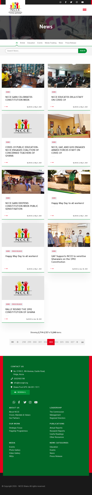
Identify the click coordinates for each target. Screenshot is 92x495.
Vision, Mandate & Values (19, 415)
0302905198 (19, 379)
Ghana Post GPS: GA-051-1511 (26, 387)
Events (40, 43)
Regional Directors (57, 418)
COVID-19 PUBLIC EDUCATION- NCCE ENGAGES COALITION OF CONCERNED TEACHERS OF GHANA (22, 166)
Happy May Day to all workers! (67, 217)
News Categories (59, 443)
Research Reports (57, 431)
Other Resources (57, 437)
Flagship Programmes (18, 431)
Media (12, 443)
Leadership (56, 408)
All (17, 43)
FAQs (11, 456)
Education (31, 43)
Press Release (70, 43)
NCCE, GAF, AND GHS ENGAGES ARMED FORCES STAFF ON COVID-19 (68, 164)
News (61, 43)
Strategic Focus (15, 428)
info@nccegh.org (21, 383)
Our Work (14, 424)
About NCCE (14, 412)
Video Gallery (14, 453)
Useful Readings (57, 434)
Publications (57, 424)
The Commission (57, 412)
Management (55, 415)
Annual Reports (56, 428)
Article (22, 43)
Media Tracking (50, 43)
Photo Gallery (14, 450)
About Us (14, 408)
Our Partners (14, 418)
